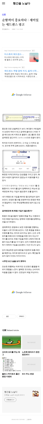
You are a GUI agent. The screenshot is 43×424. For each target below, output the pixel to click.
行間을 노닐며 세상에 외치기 (14, 395)
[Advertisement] (21, 94)
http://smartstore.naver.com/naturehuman (17, 51)
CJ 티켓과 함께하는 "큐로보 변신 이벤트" (18, 186)
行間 (4, 15)
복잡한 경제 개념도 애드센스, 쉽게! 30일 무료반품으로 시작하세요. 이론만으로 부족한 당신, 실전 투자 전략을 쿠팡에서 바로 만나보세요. (20, 75)
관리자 (29, 419)
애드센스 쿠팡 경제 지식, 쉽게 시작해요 (21, 71)
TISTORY (22, 419)
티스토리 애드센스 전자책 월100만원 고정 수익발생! (14, 54)
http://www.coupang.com (12, 67)
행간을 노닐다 (21, 3)
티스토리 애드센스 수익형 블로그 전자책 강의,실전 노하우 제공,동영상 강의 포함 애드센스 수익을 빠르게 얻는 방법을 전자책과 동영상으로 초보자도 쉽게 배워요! (14, 58)
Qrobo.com (22, 138)
